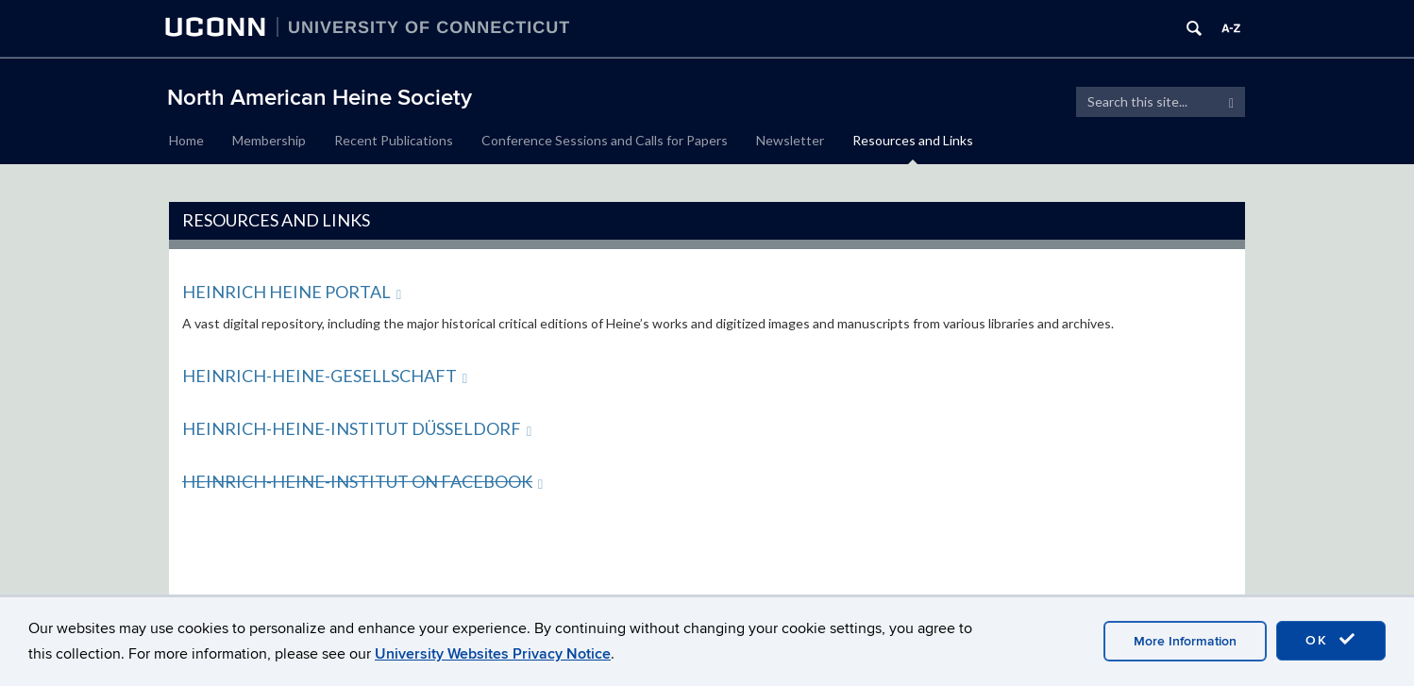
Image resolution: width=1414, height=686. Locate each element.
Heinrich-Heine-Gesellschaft (324, 375)
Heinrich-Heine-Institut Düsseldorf (356, 428)
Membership (269, 140)
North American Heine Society (319, 97)
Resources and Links (912, 140)
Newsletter (790, 140)
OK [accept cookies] (1330, 639)
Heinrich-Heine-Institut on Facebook (362, 481)
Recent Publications (393, 140)
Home (186, 140)
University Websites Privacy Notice (493, 653)
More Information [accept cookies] (1185, 641)
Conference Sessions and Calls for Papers (604, 140)
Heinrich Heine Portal (291, 291)
